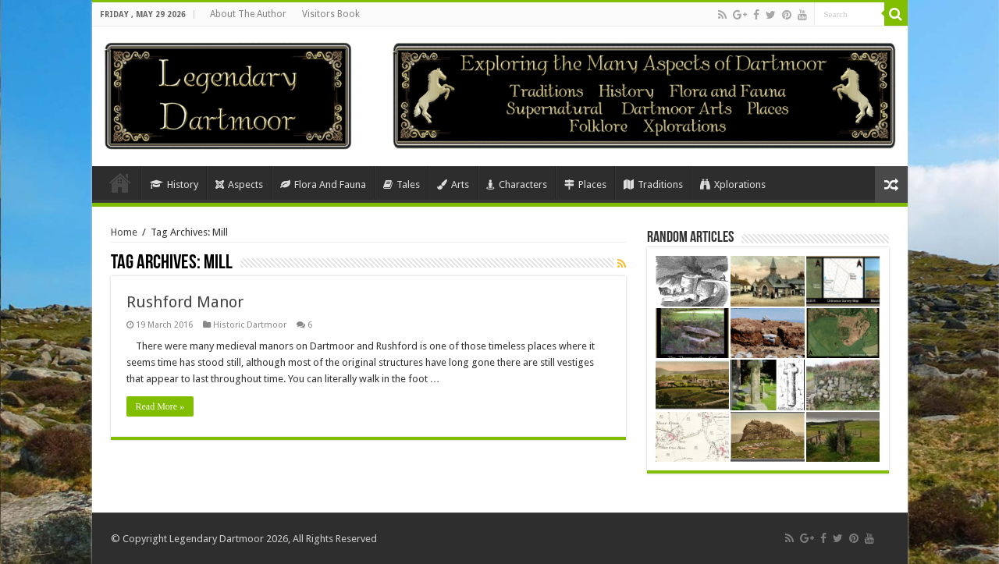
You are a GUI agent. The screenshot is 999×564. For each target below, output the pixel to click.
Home (120, 182)
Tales (401, 184)
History (174, 184)
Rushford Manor (185, 302)
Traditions (653, 184)
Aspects (239, 184)
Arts (453, 184)
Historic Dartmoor (249, 325)
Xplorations (733, 184)
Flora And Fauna (323, 184)
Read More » (160, 406)
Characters (516, 184)
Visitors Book (331, 14)
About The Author (248, 14)
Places (585, 184)
